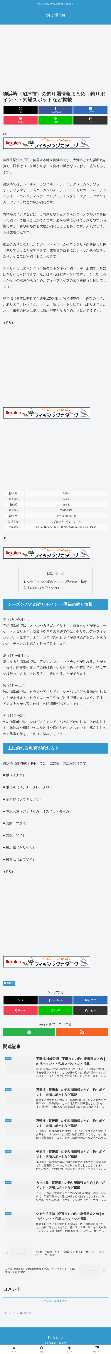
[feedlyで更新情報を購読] (29, 1032)
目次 (50, 573)
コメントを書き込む (55, 1301)
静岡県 (9, 983)
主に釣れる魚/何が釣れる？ (45, 588)
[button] (90, 120)
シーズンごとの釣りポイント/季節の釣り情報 (57, 582)
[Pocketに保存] (21, 120)
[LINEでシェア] (55, 120)
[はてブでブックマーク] (90, 110)
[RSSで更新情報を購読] (82, 1032)
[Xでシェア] (21, 110)
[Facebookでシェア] (55, 110)
